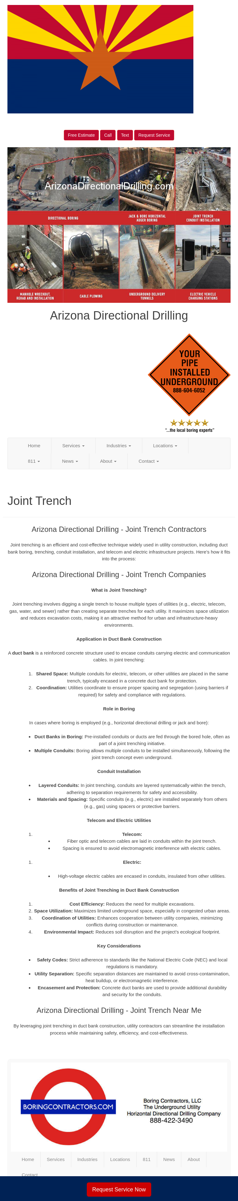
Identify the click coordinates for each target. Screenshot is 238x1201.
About (108, 461)
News (70, 461)
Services (73, 445)
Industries (119, 445)
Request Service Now (119, 1189)
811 (34, 461)
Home (34, 445)
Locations (165, 445)
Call (108, 135)
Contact (149, 461)
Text (125, 135)
